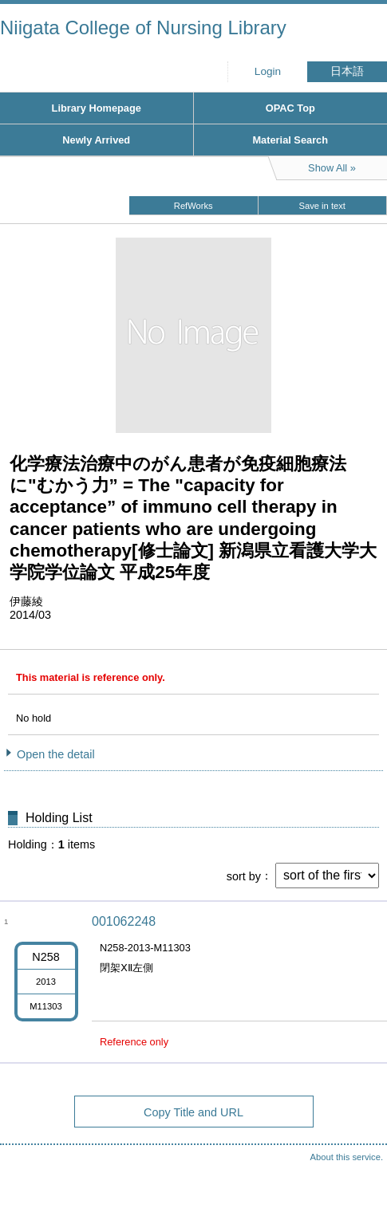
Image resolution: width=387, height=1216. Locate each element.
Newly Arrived (96, 140)
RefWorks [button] (193, 206)
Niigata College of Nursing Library (143, 27)
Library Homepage (96, 108)
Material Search (290, 140)
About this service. (346, 1157)
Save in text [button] (322, 206)
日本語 (347, 71)
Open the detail (56, 754)
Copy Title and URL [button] (193, 1112)
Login (268, 71)
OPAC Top (290, 108)
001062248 (124, 921)
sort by (244, 875)
